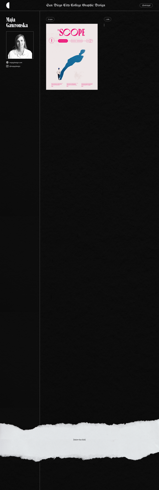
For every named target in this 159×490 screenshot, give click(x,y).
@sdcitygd (146, 5)
